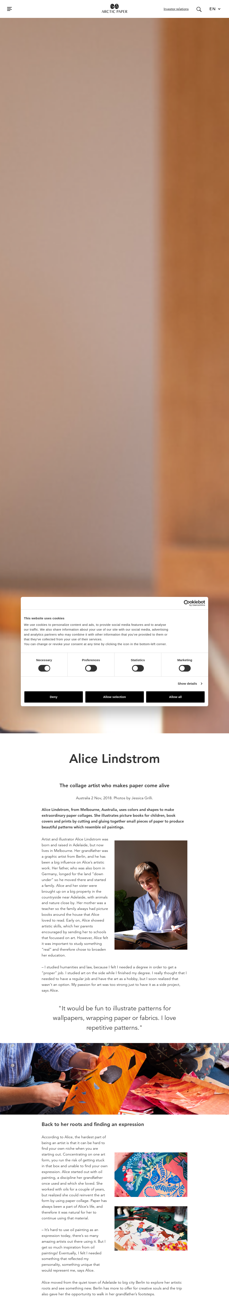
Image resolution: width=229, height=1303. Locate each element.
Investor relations (176, 9)
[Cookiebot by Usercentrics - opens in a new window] (187, 603)
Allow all (175, 697)
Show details (187, 683)
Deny (53, 697)
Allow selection (114, 697)
